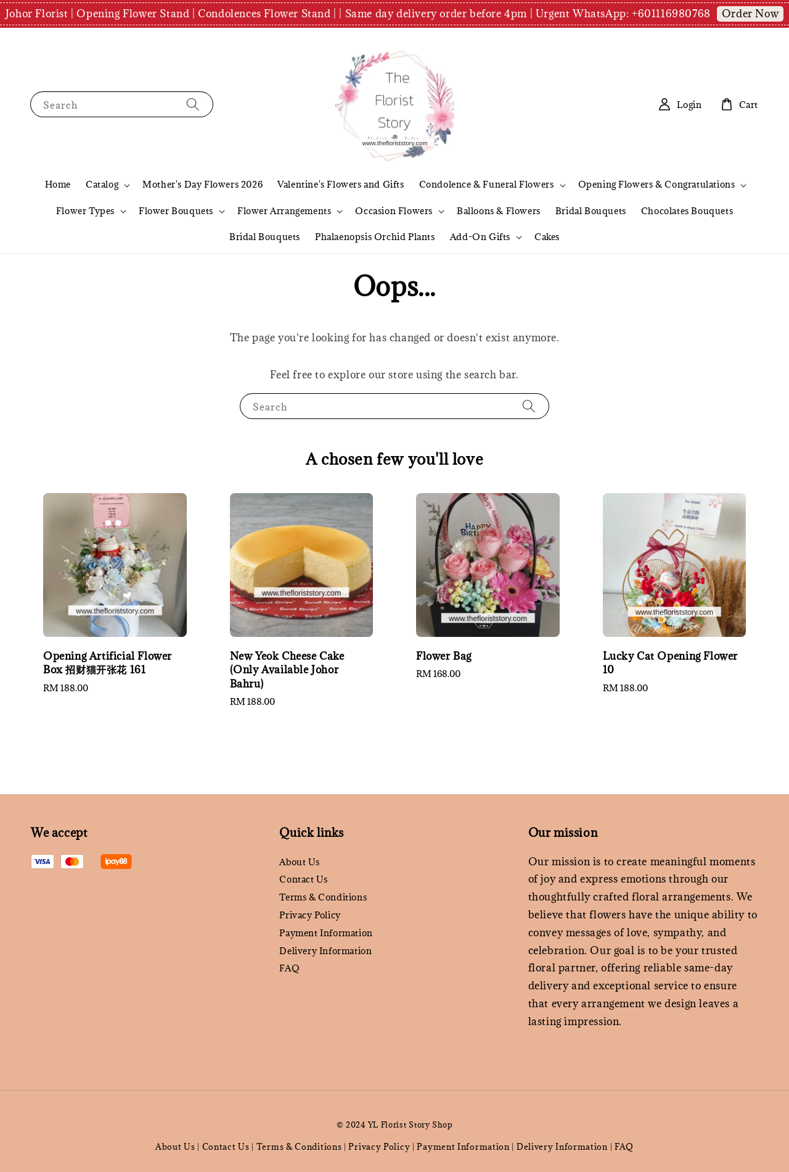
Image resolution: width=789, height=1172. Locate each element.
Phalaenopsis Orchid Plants (375, 237)
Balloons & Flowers (499, 211)
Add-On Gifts (480, 237)
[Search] (193, 104)
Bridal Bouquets (590, 211)
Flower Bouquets (176, 211)
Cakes (547, 237)
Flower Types (85, 211)
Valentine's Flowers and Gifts (340, 184)
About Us (299, 862)
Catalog (102, 184)
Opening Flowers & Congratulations (656, 184)
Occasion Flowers (394, 211)
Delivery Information (325, 951)
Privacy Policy (309, 915)
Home (58, 184)
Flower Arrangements (284, 211)
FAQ (289, 968)
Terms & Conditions (323, 897)
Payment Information (325, 933)
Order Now (750, 13)
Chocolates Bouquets (687, 211)
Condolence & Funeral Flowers (486, 184)
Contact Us (303, 879)
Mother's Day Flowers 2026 (202, 184)
